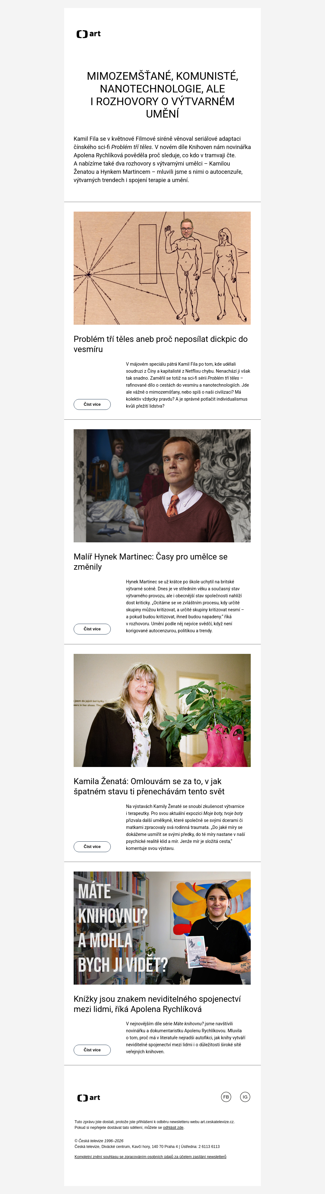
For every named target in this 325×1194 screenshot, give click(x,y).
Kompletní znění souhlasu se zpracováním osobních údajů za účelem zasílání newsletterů (150, 1157)
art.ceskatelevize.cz (217, 1122)
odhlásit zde (173, 1127)
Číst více (92, 404)
